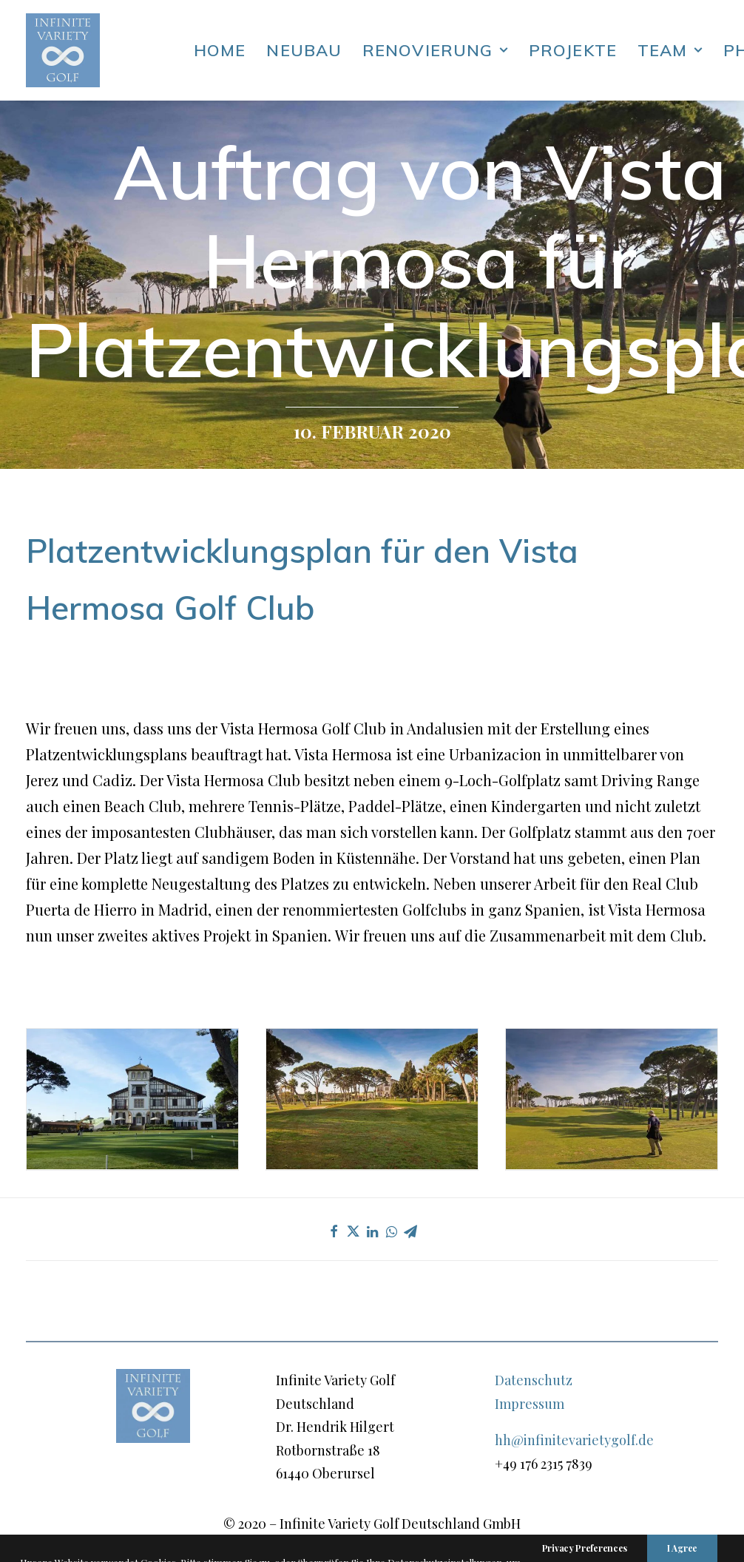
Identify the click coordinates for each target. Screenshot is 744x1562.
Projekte (573, 50)
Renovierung (435, 50)
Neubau (304, 50)
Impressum (529, 1404)
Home (220, 50)
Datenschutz (533, 1380)
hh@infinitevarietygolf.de (574, 1440)
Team (670, 50)
